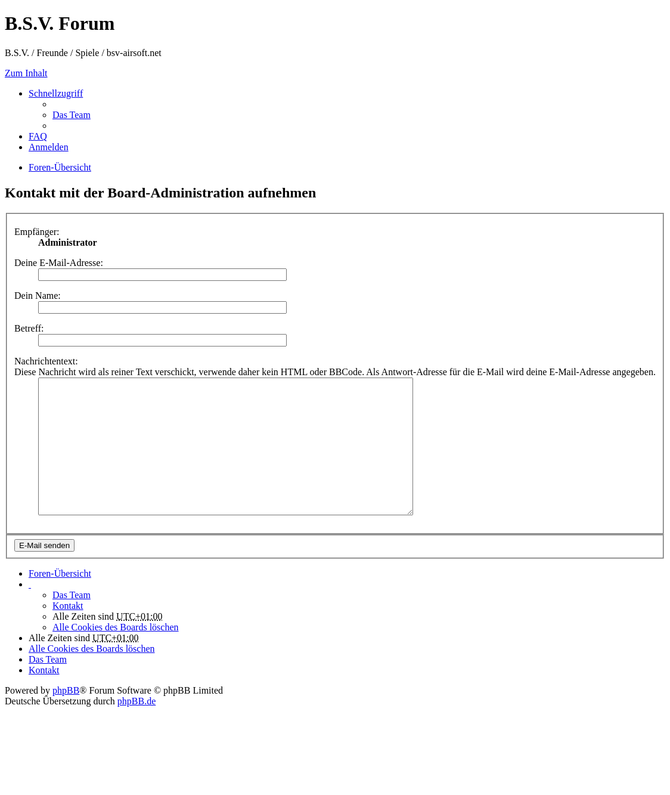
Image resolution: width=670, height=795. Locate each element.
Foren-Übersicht (60, 600)
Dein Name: (37, 295)
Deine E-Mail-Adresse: (58, 263)
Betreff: (29, 328)
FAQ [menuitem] (38, 136)
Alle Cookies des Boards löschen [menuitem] (115, 654)
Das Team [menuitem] (71, 115)
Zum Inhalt (26, 73)
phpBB (65, 717)
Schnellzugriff (56, 93)
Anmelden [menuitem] (49, 147)
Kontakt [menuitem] (67, 632)
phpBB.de (136, 728)
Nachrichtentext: (46, 361)
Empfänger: (37, 232)
